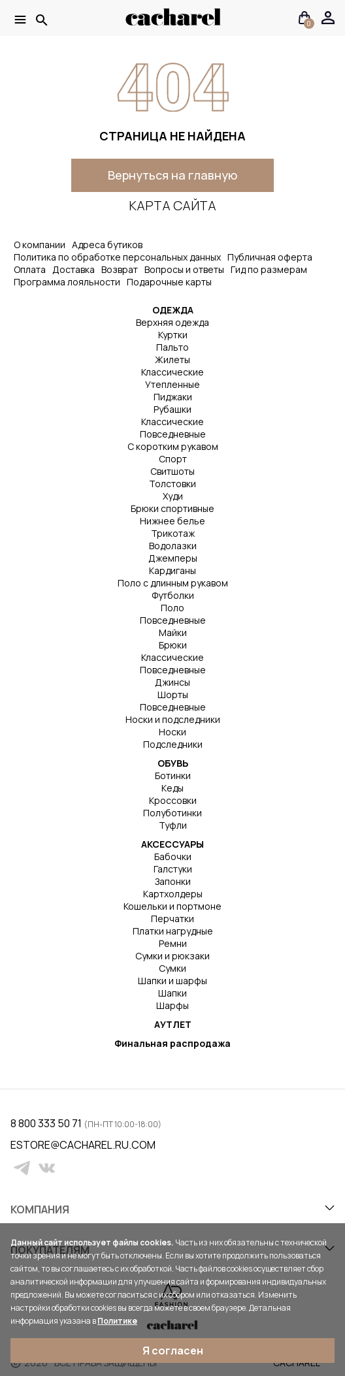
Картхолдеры (173, 894)
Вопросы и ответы (184, 269)
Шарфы (172, 1005)
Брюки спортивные (172, 508)
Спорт (173, 459)
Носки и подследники (172, 719)
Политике (117, 1320)
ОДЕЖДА (172, 310)
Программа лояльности (67, 282)
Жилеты (172, 359)
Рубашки (172, 409)
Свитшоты (172, 471)
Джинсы (172, 682)
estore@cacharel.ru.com (18, 1145)
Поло (172, 607)
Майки (173, 632)
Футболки (173, 595)
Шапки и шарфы (172, 980)
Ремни (173, 943)
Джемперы (172, 558)
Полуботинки (172, 813)
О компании (39, 244)
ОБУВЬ (172, 763)
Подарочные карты (169, 282)
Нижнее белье (172, 521)
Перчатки (172, 918)
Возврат (119, 269)
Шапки (172, 993)
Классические (172, 372)
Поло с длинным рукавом (173, 583)
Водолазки (173, 545)
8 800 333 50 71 (47, 1123)
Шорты (172, 694)
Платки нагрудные (173, 931)
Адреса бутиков (107, 244)
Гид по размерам (269, 269)
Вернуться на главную (172, 175)
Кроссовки (173, 800)
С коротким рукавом (172, 446)
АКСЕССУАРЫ (172, 844)
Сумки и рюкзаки (172, 956)
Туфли (173, 825)
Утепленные (172, 384)
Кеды (172, 788)
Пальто (172, 347)
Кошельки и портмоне (172, 906)
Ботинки (173, 775)
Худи (173, 496)
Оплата (30, 269)
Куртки (173, 334)
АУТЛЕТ (172, 1024)
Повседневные (173, 434)
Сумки (172, 968)
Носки (172, 732)
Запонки (173, 881)
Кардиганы (172, 570)
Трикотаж (173, 533)
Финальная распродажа (172, 1043)
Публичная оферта (269, 257)
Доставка (73, 269)
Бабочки (172, 856)
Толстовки (172, 483)
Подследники (173, 744)
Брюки (173, 645)
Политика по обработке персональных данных (117, 257)
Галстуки (173, 869)
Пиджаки (173, 397)
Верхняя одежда (172, 322)
